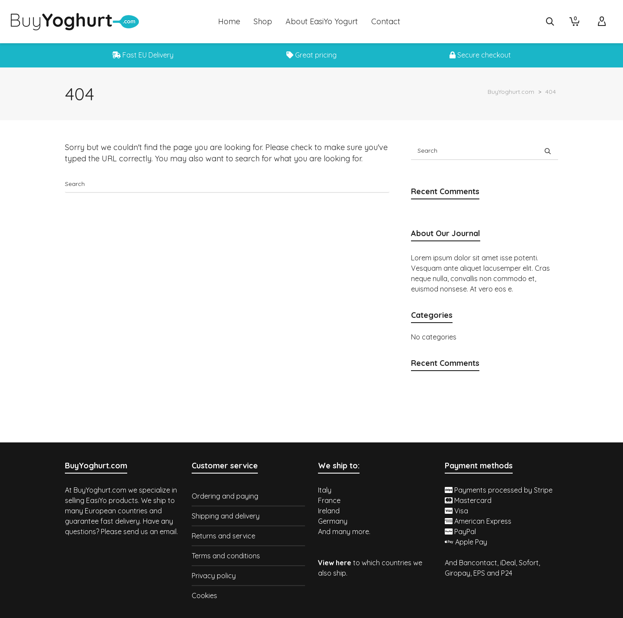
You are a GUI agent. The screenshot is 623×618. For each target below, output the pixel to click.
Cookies (204, 595)
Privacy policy (214, 575)
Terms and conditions (226, 555)
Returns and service (223, 536)
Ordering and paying (225, 496)
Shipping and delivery (226, 516)
